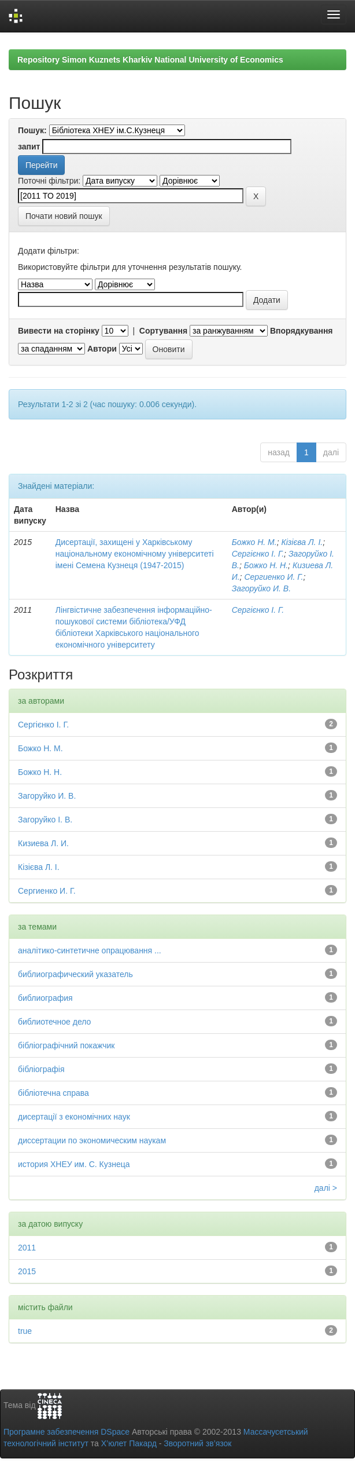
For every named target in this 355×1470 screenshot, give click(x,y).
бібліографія (41, 1069)
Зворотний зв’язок (197, 1443)
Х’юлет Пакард (129, 1443)
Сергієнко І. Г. (258, 553)
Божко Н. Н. (266, 565)
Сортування (163, 330)
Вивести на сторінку (58, 330)
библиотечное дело (54, 1021)
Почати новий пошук (63, 216)
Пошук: (32, 130)
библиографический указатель (75, 974)
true (25, 1331)
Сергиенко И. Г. (273, 577)
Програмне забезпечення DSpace (66, 1431)
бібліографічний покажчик (66, 1045)
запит (29, 146)
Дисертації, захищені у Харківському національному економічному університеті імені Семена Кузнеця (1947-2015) (135, 553)
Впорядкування (301, 330)
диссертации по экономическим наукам (92, 1140)
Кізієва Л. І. (302, 542)
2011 (27, 1247)
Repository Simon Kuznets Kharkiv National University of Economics (150, 59)
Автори (102, 348)
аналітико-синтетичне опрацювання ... (89, 950)
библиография (45, 998)
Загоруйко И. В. (261, 588)
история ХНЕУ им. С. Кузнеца (74, 1164)
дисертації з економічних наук (74, 1116)
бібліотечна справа (53, 1093)
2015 (27, 1271)
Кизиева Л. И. (43, 843)
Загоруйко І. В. (45, 819)
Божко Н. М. (254, 542)
